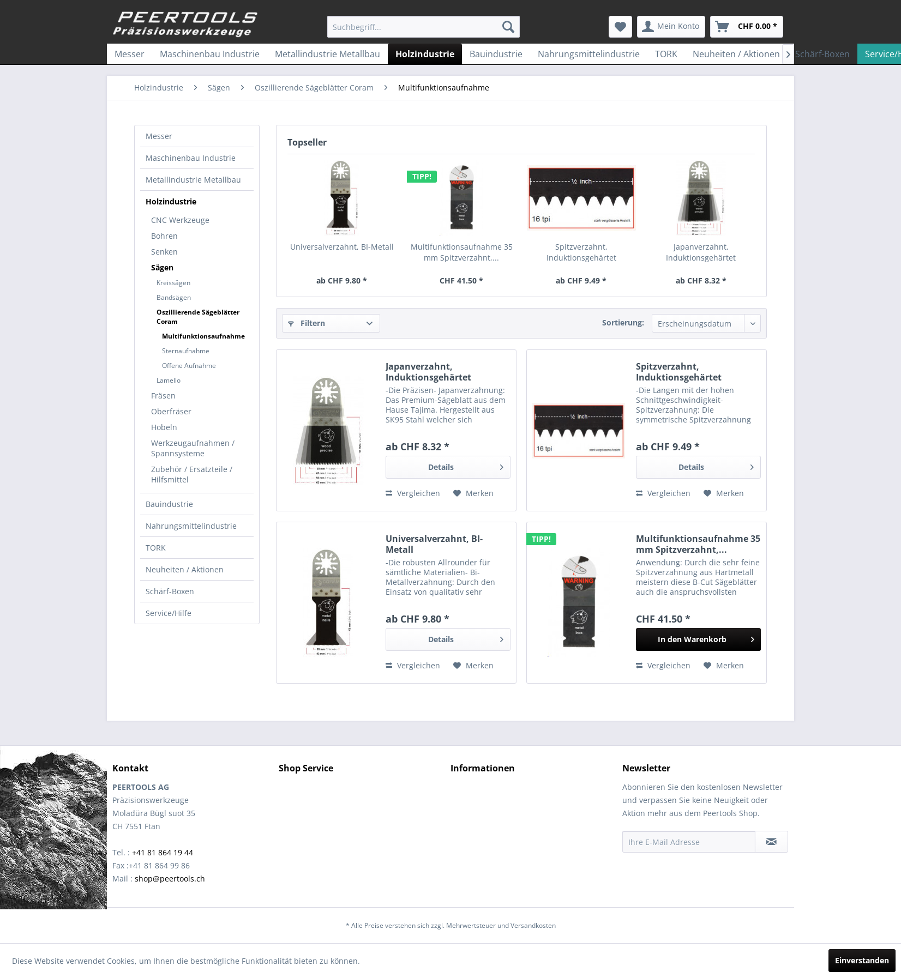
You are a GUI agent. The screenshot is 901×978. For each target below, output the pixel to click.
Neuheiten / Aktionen (185, 569)
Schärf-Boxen (170, 591)
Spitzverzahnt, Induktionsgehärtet (581, 252)
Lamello (169, 380)
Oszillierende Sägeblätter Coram (198, 316)
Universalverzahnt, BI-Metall (342, 247)
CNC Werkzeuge (180, 220)
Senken (164, 251)
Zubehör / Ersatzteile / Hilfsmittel (191, 474)
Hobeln (164, 427)
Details (465, 465)
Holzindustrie (171, 201)
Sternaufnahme (185, 350)
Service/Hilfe (168, 613)
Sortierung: (623, 322)
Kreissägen (173, 282)
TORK (156, 547)
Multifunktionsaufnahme (203, 336)
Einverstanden (862, 960)
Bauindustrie (169, 504)
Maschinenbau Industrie (191, 158)
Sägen (162, 267)
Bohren (164, 236)
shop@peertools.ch (170, 878)
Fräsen (163, 395)
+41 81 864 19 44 (162, 852)
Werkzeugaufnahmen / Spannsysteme (193, 448)
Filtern (306, 323)
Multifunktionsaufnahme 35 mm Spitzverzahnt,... (462, 252)
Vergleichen (413, 493)
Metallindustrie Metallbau (193, 179)
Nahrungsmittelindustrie (191, 526)
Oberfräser (171, 411)
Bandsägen (174, 297)
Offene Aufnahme (189, 365)
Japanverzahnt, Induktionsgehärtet (701, 252)
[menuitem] (423, 27)
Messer (159, 136)
